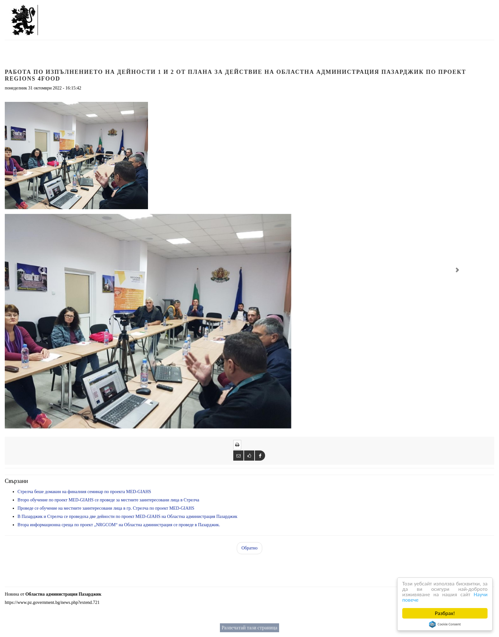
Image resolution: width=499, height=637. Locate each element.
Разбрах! (445, 613)
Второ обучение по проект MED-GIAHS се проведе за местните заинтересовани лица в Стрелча (108, 500)
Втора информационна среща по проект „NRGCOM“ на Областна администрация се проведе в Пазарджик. (119, 524)
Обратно (250, 548)
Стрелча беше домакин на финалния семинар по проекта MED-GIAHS (84, 491)
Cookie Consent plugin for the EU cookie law (445, 624)
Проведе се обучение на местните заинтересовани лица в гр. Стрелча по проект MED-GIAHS (106, 508)
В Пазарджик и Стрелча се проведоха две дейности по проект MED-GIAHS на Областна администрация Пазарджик (127, 516)
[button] (41, 269)
